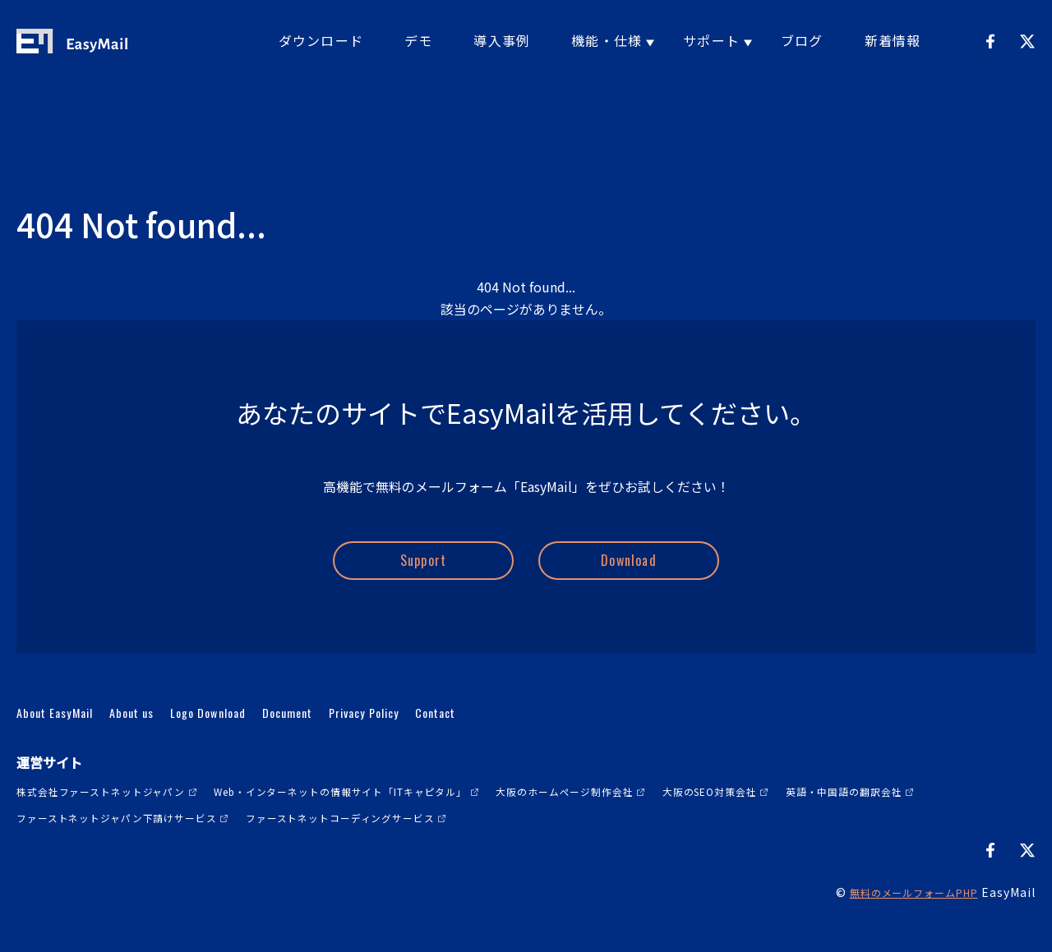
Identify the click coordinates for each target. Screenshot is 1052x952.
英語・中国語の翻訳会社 (84, 840)
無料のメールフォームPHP (903, 916)
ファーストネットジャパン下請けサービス (302, 840)
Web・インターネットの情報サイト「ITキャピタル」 (396, 815)
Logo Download (254, 736)
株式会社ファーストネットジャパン (115, 815)
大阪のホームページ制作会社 (660, 815)
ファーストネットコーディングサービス (561, 840)
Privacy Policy (446, 736)
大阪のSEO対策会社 (829, 815)
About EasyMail (65, 736)
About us (160, 736)
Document (351, 736)
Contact (535, 736)
